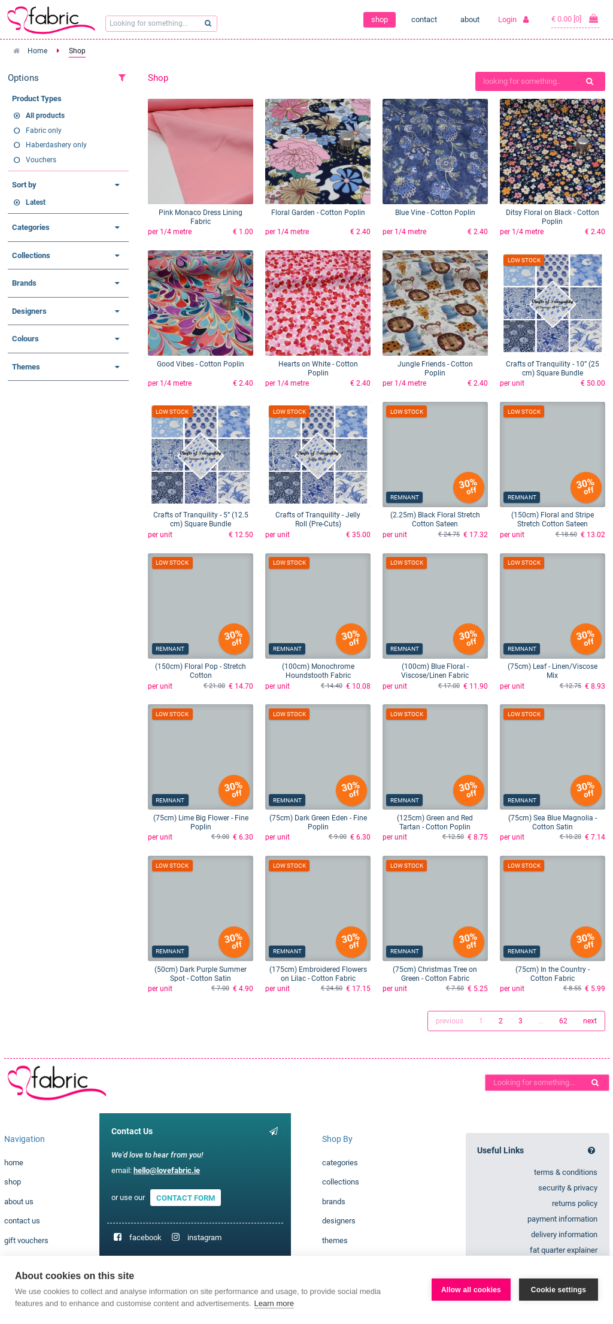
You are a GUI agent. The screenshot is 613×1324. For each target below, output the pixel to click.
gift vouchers (26, 1240)
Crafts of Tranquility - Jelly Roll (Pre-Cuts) (317, 519)
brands (333, 1201)
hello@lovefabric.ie (166, 1170)
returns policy (574, 1203)
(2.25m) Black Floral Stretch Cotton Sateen (435, 519)
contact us (22, 1220)
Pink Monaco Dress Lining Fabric (200, 217)
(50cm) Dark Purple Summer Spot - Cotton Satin (200, 974)
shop (379, 19)
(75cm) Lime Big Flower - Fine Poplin (200, 822)
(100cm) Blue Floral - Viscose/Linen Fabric (435, 671)
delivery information (564, 1234)
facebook (145, 1237)
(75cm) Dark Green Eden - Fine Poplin (318, 822)
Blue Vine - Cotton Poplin (435, 212)
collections (340, 1181)
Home (37, 51)
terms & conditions (565, 1172)
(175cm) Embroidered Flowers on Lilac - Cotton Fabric (318, 974)
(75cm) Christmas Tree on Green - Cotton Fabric (435, 974)
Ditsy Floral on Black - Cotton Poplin (552, 217)
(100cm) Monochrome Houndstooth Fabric (318, 671)
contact (424, 19)
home (13, 1162)
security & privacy (567, 1187)
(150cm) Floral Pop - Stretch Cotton (200, 671)
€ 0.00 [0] (575, 18)
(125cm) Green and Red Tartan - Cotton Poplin (435, 822)
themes (335, 1240)
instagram (204, 1237)
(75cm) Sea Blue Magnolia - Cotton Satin (552, 822)
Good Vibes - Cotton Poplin (200, 364)
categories (340, 1162)
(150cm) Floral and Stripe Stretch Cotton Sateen (552, 519)
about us (19, 1201)
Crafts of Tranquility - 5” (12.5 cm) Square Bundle (200, 519)
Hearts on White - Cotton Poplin (318, 368)
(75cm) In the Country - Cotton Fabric (552, 974)
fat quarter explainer (563, 1250)
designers (339, 1220)
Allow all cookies (471, 1290)
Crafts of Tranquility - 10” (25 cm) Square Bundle (552, 368)
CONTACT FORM (185, 1197)
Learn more (274, 1303)
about (470, 19)
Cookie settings (558, 1290)
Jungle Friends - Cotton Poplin (435, 368)
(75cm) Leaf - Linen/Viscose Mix (552, 671)
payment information (562, 1218)
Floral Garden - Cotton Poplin (318, 212)
